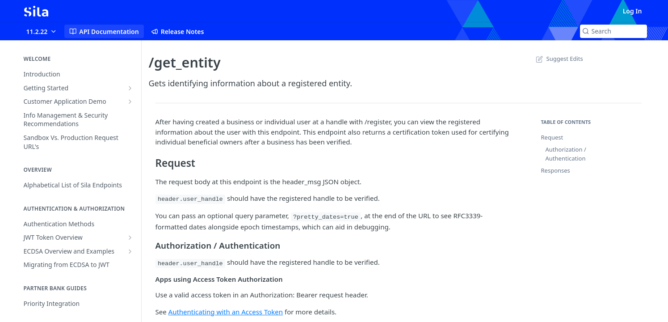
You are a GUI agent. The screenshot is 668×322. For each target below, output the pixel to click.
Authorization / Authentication (566, 153)
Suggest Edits (558, 59)
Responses (555, 170)
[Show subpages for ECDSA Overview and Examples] (130, 251)
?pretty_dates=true (325, 216)
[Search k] (613, 31)
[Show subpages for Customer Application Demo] (130, 101)
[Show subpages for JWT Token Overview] (130, 237)
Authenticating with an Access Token (225, 311)
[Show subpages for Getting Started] (130, 88)
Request (552, 137)
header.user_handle (190, 199)
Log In (632, 11)
